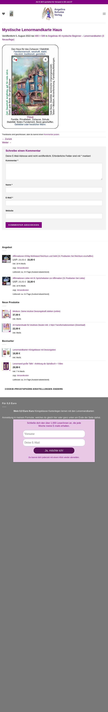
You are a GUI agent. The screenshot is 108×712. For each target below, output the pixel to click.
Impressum (7, 667)
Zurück (7, 139)
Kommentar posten (51, 134)
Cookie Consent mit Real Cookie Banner (20, 710)
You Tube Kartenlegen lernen (16, 513)
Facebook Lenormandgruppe (16, 520)
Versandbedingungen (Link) (16, 538)
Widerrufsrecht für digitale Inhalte (18, 687)
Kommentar (12, 160)
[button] (11, 13)
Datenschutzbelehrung (13, 674)
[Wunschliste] (3, 14)
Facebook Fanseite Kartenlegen (18, 517)
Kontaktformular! (27, 503)
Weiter (6, 142)
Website (9, 211)
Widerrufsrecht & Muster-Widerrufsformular (23, 680)
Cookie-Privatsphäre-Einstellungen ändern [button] (34, 389)
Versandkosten (23, 268)
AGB (4, 661)
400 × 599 (40, 36)
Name (9, 185)
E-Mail (9, 198)
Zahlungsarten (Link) (12, 599)
